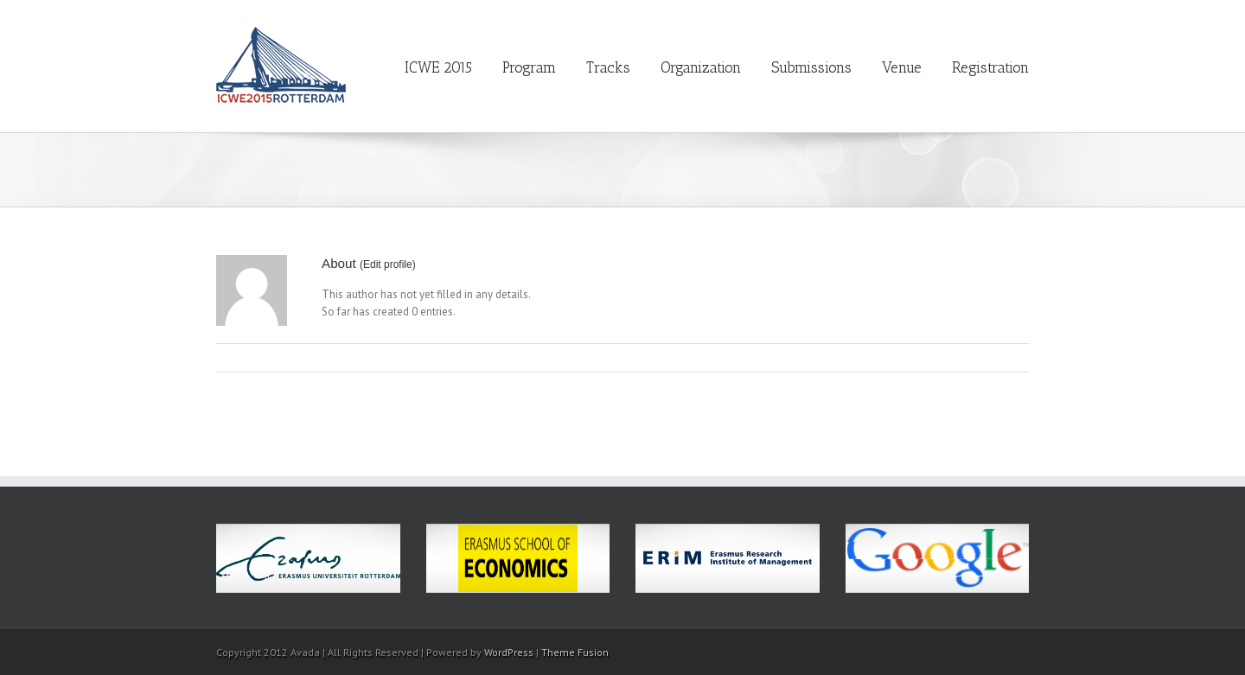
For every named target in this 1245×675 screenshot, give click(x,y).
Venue (902, 67)
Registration (990, 67)
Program (529, 67)
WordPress (508, 652)
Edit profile (387, 264)
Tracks (608, 67)
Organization (701, 67)
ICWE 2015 (438, 67)
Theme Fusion (575, 652)
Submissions (811, 67)
